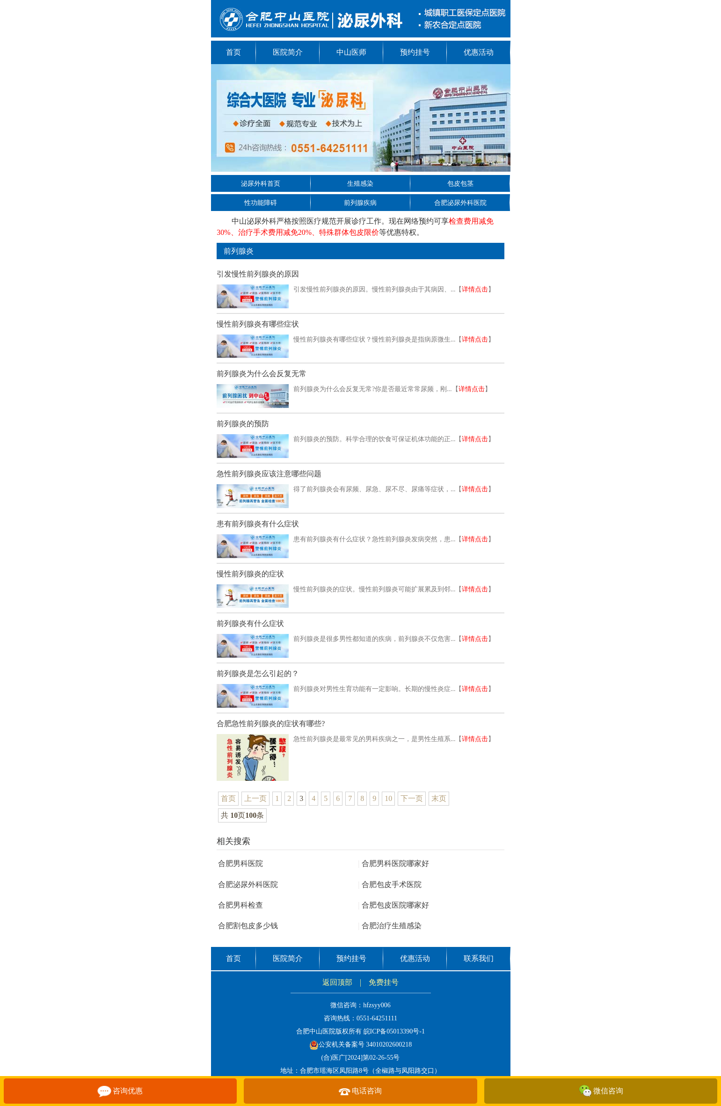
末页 (438, 798)
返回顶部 (337, 982)
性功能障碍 (260, 202)
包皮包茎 (460, 183)
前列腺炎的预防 (243, 424)
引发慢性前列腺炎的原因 (258, 274)
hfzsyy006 (376, 1005)
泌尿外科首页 (260, 183)
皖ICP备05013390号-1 (394, 1031)
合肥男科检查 (240, 905)
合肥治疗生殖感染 (390, 926)
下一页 (412, 798)
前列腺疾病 (360, 202)
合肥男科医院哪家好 (393, 863)
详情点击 (475, 289)
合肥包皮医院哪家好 (393, 905)
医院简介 (288, 52)
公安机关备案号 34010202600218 (360, 1044)
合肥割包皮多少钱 (248, 926)
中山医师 (351, 52)
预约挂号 (415, 52)
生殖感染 (360, 183)
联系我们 (479, 958)
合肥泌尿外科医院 (460, 202)
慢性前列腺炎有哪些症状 (258, 324)
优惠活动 (479, 52)
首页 (233, 52)
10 (388, 798)
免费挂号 (384, 982)
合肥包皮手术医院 (390, 884)
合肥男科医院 (240, 863)
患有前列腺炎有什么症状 (258, 524)
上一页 (255, 798)
